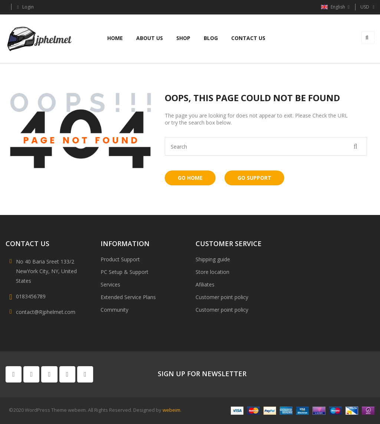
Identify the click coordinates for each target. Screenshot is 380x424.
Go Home (190, 177)
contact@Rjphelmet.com (45, 311)
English (333, 7)
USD (364, 7)
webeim (171, 410)
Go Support (254, 177)
